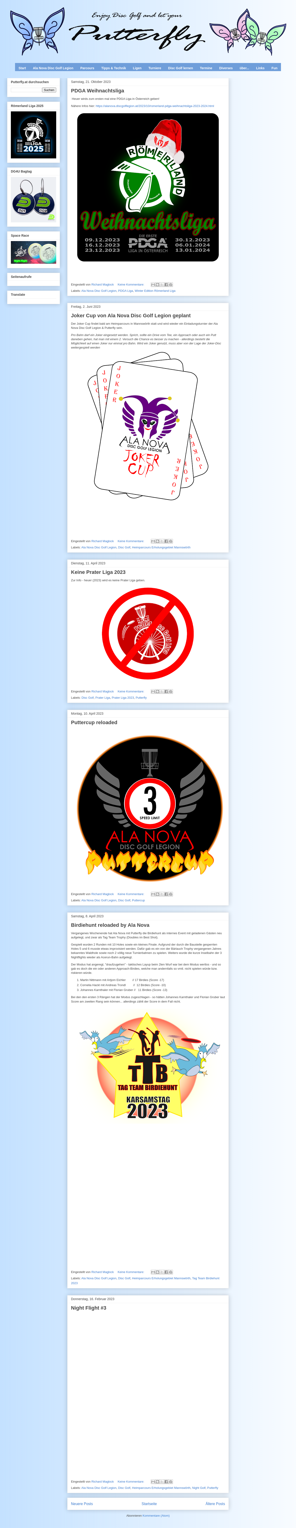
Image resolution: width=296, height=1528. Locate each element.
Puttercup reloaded (94, 722)
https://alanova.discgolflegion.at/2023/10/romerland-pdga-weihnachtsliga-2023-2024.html (155, 106)
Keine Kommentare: (131, 284)
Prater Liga (103, 697)
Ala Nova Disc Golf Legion (53, 68)
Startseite (149, 1504)
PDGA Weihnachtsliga (97, 91)
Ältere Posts (215, 1504)
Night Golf (199, 1488)
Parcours (87, 68)
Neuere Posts (82, 1504)
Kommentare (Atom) (156, 1515)
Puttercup (138, 900)
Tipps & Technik (113, 68)
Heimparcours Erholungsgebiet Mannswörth (161, 547)
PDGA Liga (125, 290)
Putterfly (141, 697)
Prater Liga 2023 (123, 697)
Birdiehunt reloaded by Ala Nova (110, 925)
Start (22, 68)
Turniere (154, 68)
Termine (206, 68)
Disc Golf (124, 547)
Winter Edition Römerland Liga (155, 290)
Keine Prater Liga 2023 (98, 572)
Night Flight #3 (88, 1308)
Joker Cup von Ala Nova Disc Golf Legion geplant (131, 315)
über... (244, 68)
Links (260, 68)
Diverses (226, 68)
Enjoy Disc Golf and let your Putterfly (58, 15)
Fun (274, 68)
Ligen (137, 68)
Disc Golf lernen (180, 68)
